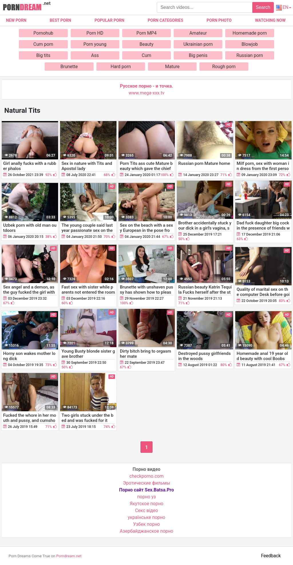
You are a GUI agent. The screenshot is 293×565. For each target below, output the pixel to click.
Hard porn (120, 66)
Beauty (147, 44)
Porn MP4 (146, 33)
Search (263, 7)
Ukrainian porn (198, 44)
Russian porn (249, 55)
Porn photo (219, 20)
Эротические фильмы (146, 483)
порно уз (146, 496)
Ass (95, 55)
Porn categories (165, 20)
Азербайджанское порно (146, 531)
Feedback (271, 555)
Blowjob (249, 44)
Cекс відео (146, 510)
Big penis (198, 55)
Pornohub (43, 33)
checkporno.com (146, 476)
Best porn (60, 20)
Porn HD (94, 33)
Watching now (270, 20)
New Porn (16, 20)
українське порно (146, 517)
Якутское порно (146, 503)
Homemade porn (250, 33)
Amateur (198, 33)
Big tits (43, 55)
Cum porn (43, 44)
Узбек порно (146, 524)
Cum (146, 55)
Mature (172, 66)
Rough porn (224, 66)
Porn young (94, 44)
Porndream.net (68, 556)
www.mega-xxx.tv (147, 93)
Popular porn (109, 20)
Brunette (69, 66)
